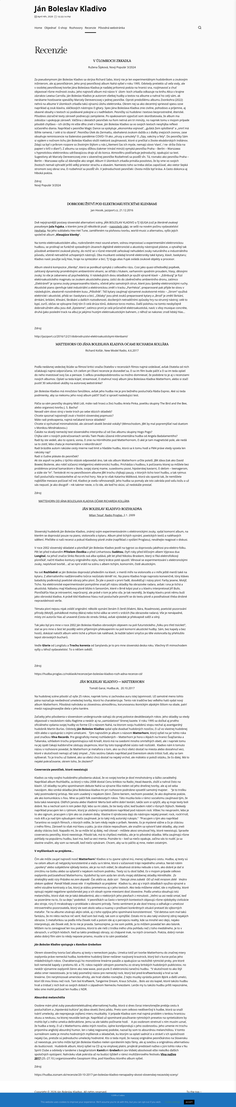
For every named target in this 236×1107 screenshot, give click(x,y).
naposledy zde (118, 226)
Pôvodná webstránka (111, 27)
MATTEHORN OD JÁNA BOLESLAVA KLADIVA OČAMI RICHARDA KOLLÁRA (84, 501)
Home (38, 27)
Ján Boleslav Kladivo (70, 8)
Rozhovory (75, 27)
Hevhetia (40, 230)
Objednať (50, 27)
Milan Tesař (96, 515)
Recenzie (90, 27)
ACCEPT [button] (189, 1102)
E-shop (62, 27)
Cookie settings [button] (172, 1101)
